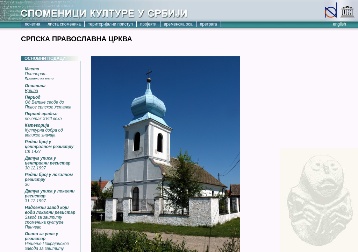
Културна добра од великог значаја (44, 133)
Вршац (31, 90)
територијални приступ (110, 24)
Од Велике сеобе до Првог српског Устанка (48, 105)
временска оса (178, 24)
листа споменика (64, 24)
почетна (32, 24)
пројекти (148, 24)
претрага (208, 24)
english (339, 24)
